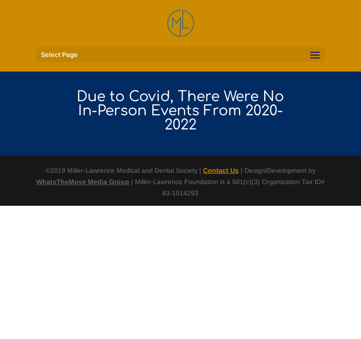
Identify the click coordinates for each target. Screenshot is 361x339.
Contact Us (221, 170)
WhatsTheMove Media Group (82, 182)
